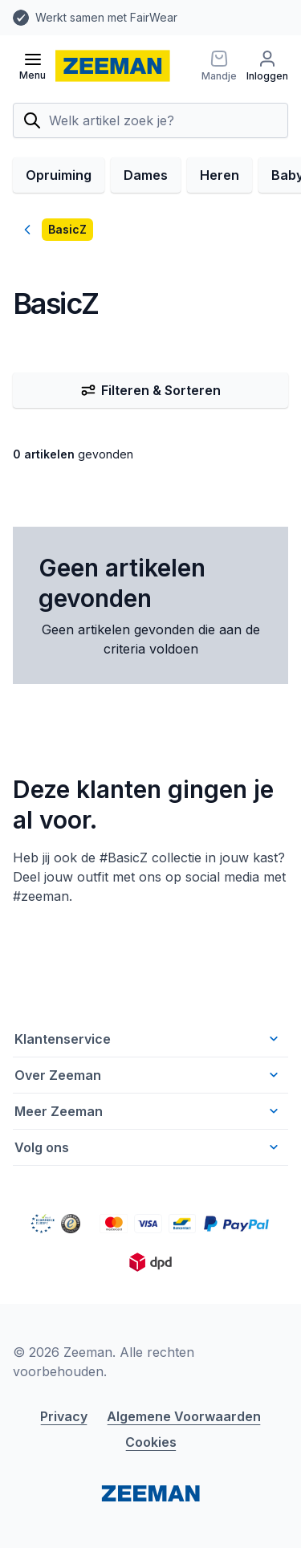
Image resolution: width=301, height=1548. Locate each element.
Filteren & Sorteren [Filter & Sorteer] (150, 390)
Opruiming (59, 175)
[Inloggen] (267, 66)
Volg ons (148, 1147)
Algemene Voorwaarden (184, 1416)
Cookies (151, 1442)
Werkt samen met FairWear (106, 17)
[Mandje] (219, 66)
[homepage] (112, 66)
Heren (219, 175)
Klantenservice (148, 1039)
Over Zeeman (148, 1075)
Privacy (63, 1416)
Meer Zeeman (148, 1111)
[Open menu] (32, 66)
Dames (146, 175)
